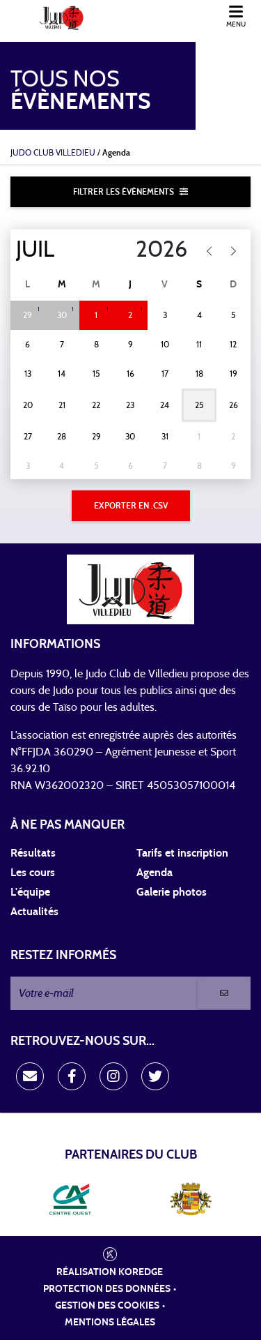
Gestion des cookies (107, 1306)
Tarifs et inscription (182, 853)
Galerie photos (171, 892)
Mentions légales (110, 1322)
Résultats (33, 853)
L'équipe (30, 892)
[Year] (152, 250)
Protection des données (107, 1289)
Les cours (32, 872)
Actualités (34, 911)
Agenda (154, 872)
